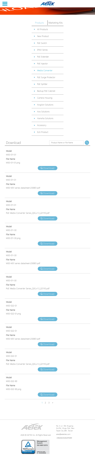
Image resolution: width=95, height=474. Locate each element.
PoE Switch (42, 43)
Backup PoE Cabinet (46, 91)
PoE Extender (43, 56)
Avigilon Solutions (45, 104)
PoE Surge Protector (46, 77)
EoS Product (42, 132)
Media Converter (44, 70)
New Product (43, 36)
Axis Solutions (43, 111)
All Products (42, 29)
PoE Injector (42, 63)
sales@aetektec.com (63, 434)
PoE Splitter (42, 84)
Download (47, 168)
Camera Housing (44, 97)
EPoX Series (42, 49)
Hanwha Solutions (45, 118)
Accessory (41, 125)
